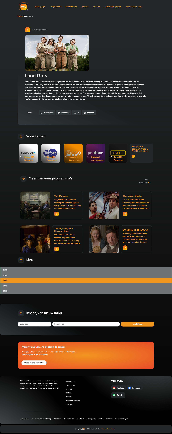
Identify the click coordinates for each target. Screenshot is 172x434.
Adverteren (24, 419)
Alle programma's (39, 29)
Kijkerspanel (90, 419)
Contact (69, 404)
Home (20, 16)
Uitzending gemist (113, 7)
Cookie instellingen (121, 419)
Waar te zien (71, 7)
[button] (47, 112)
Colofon (101, 419)
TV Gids (96, 7)
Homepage (40, 7)
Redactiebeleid (69, 419)
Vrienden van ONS (134, 7)
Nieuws (85, 7)
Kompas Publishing (108, 429)
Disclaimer (57, 419)
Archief (69, 397)
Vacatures (80, 419)
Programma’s (55, 7)
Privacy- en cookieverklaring (41, 419)
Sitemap (109, 419)
